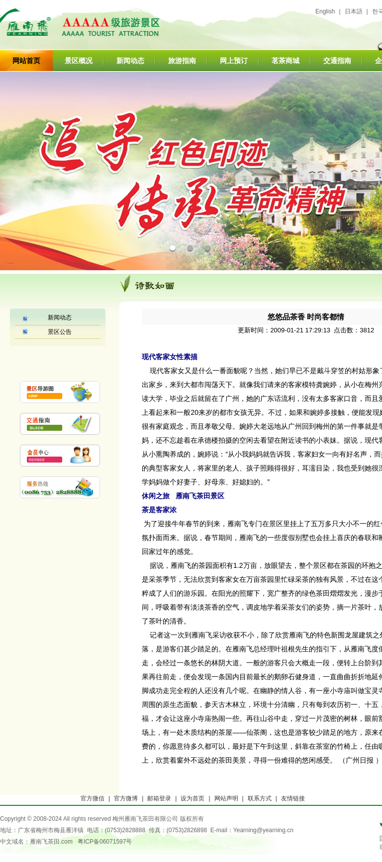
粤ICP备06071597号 (105, 841)
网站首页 (26, 61)
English (325, 11)
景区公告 (60, 331)
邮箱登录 (159, 798)
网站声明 (226, 798)
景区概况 (79, 61)
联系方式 (260, 798)
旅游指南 (182, 61)
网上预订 (234, 61)
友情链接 (293, 798)
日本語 (354, 11)
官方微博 (126, 798)
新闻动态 (130, 61)
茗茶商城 (285, 61)
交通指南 (337, 61)
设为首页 (192, 798)
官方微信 (92, 798)
